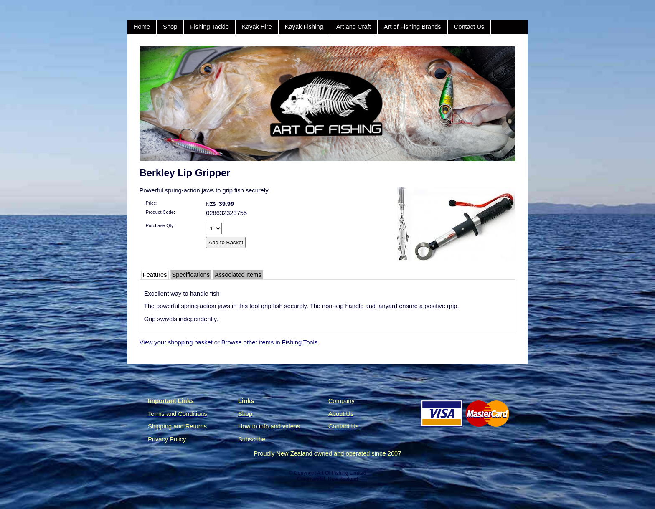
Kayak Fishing (304, 26)
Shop (170, 26)
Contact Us (469, 26)
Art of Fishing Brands (412, 26)
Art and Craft (353, 26)
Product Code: (160, 212)
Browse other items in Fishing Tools (269, 342)
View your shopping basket (176, 342)
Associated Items (238, 274)
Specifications (191, 274)
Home (142, 26)
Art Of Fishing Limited (341, 473)
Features (155, 274)
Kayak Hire (257, 26)
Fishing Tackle (209, 26)
